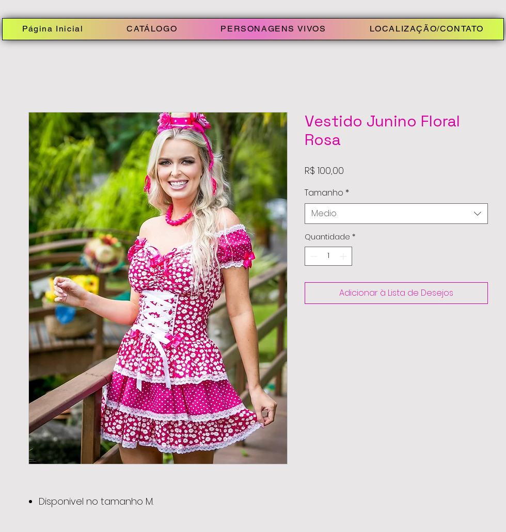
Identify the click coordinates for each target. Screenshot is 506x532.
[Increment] (344, 256)
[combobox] (396, 213)
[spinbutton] (328, 256)
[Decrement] (312, 256)
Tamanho (327, 193)
